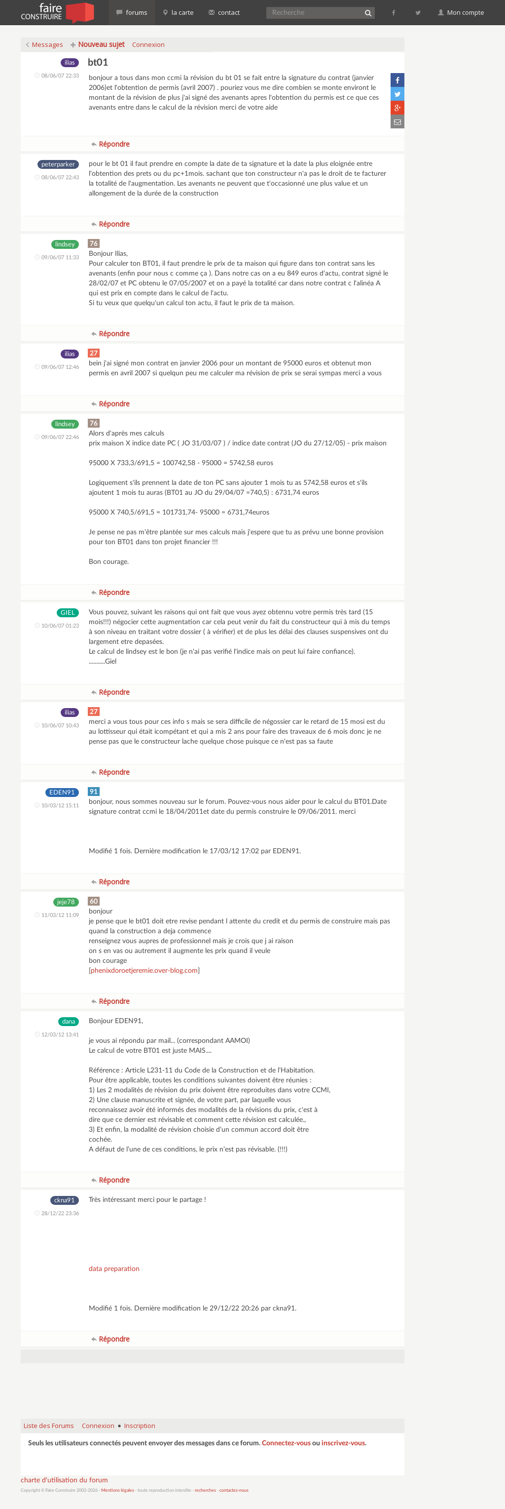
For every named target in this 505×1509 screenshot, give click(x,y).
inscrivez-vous (343, 1443)
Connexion (148, 44)
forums (131, 12)
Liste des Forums (49, 1425)
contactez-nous (234, 1490)
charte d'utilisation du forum (64, 1480)
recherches (205, 1490)
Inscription (139, 1425)
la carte (178, 12)
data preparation (114, 1269)
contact (224, 12)
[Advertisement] (212, 1386)
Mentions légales (117, 1490)
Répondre (110, 144)
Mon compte (461, 12)
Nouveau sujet (98, 44)
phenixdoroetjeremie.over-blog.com (144, 970)
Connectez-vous (286, 1443)
